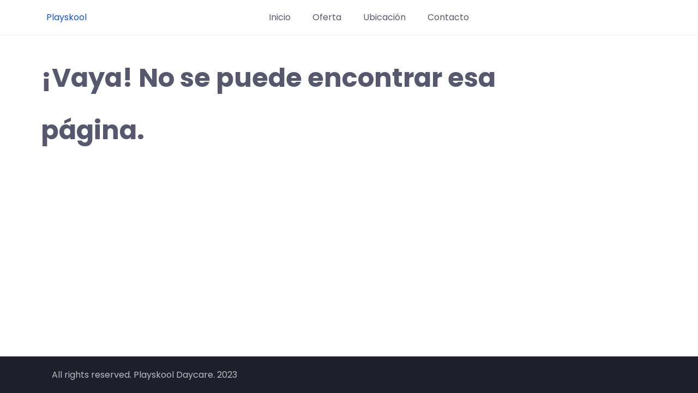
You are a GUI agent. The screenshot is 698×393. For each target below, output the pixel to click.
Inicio (280, 17)
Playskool (66, 17)
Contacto (448, 17)
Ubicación (384, 17)
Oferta (326, 17)
